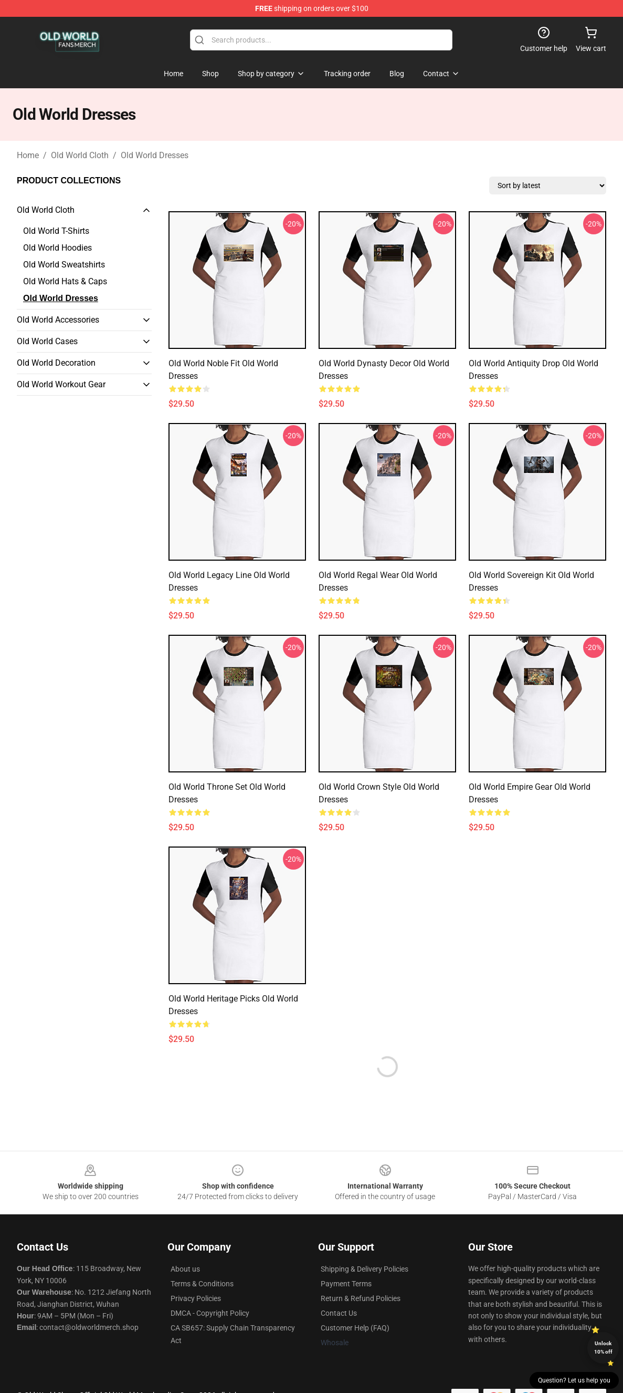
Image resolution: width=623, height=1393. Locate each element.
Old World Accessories (58, 320)
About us (185, 1269)
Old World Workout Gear (61, 384)
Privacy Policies (196, 1298)
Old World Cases (47, 341)
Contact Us (339, 1313)
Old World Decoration (56, 363)
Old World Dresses (154, 155)
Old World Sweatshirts (64, 265)
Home (28, 155)
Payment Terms (346, 1284)
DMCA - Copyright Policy (210, 1313)
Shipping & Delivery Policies (364, 1269)
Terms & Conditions (202, 1284)
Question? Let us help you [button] (574, 1380)
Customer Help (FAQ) (355, 1328)
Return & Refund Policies (360, 1298)
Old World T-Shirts (56, 231)
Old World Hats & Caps (65, 281)
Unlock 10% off (603, 1347)
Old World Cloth (80, 155)
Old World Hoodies (57, 248)
